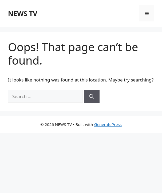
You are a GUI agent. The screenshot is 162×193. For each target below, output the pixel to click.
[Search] (92, 96)
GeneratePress (108, 124)
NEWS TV (22, 13)
